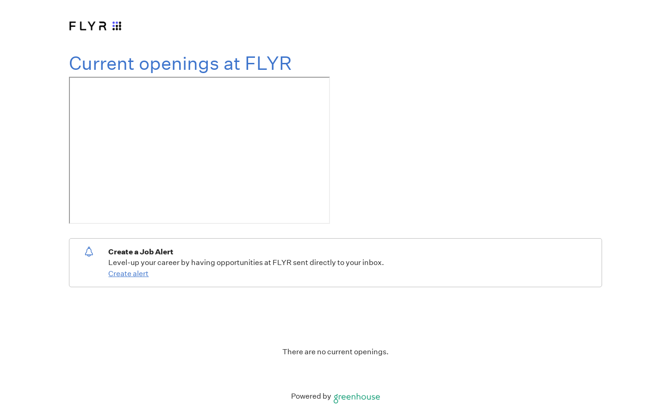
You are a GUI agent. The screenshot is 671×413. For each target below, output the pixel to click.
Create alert (128, 273)
